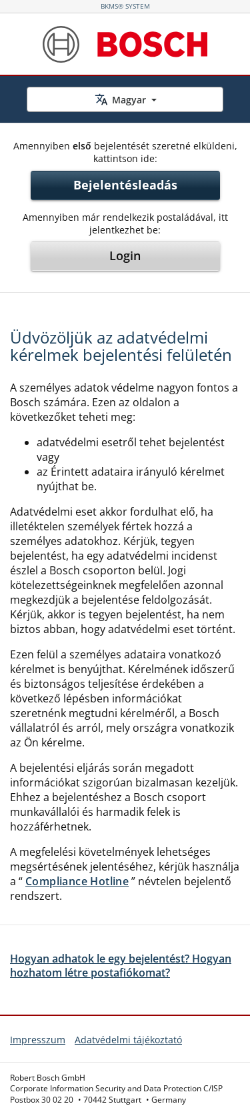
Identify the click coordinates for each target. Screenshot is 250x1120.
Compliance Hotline (77, 881)
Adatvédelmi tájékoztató (128, 1039)
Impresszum (37, 1039)
